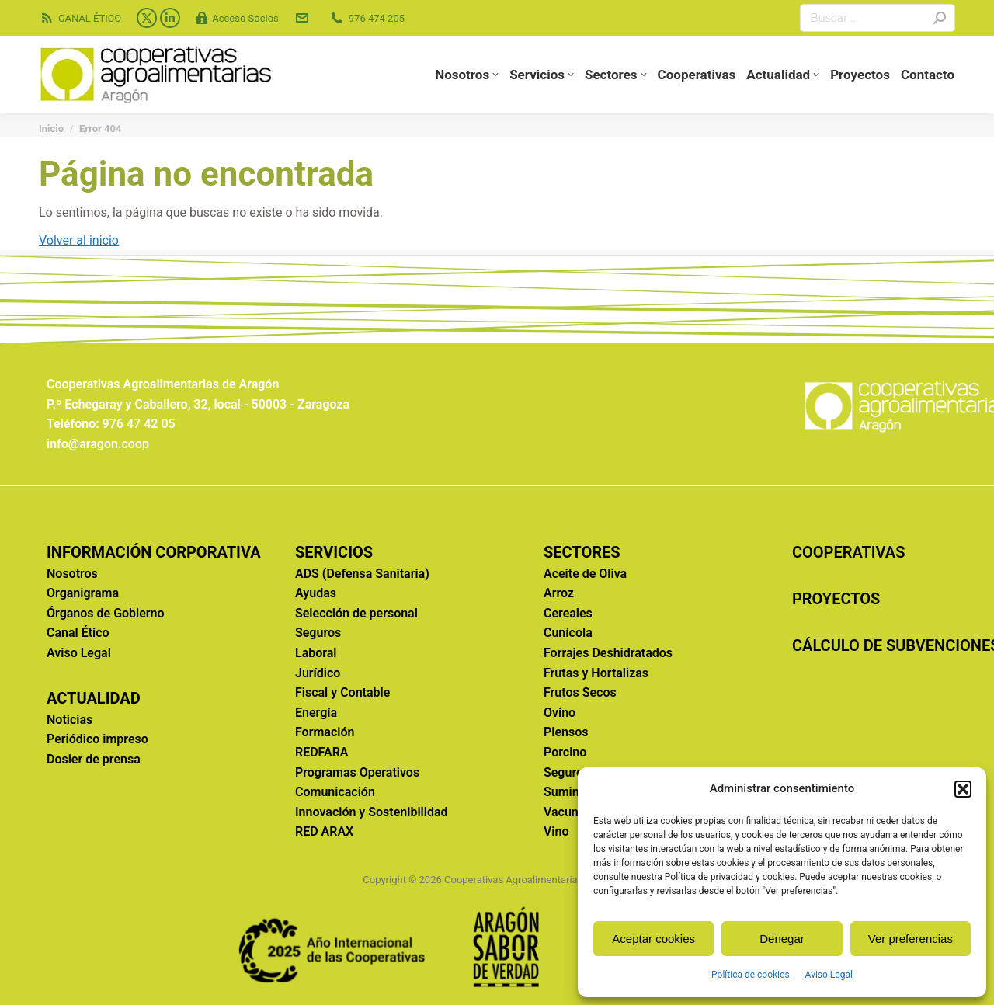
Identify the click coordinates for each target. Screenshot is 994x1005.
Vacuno (565, 812)
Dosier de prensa (94, 759)
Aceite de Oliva (585, 573)
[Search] (877, 18)
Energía (316, 712)
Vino (556, 831)
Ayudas (315, 593)
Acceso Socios (237, 18)
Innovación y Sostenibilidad (371, 812)
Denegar (782, 938)
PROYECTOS (836, 598)
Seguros (318, 632)
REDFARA (322, 752)
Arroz (559, 593)
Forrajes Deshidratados (608, 652)
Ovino (559, 712)
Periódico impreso (97, 739)
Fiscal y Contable (342, 692)
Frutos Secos (580, 692)
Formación (324, 732)
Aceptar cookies (653, 938)
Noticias (69, 719)
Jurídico (317, 673)
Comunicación (335, 791)
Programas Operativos (357, 772)
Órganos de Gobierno (106, 613)
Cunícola (568, 632)
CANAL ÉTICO (80, 18)
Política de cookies (750, 974)
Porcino (565, 752)
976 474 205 (367, 18)
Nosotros (72, 573)
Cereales (568, 613)
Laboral (316, 652)
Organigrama (83, 593)
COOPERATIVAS (848, 552)
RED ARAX (324, 831)
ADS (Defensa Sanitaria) (362, 573)
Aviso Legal (829, 974)
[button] (963, 789)
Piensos (566, 732)
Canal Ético (78, 632)
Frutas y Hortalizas (596, 673)
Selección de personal (356, 613)
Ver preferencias (910, 938)
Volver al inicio (79, 240)
